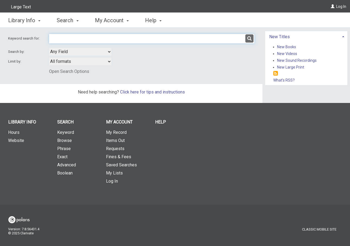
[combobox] (80, 52)
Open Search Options (69, 71)
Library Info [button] (24, 20)
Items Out (115, 140)
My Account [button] (112, 20)
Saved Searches (121, 164)
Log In (341, 6)
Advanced (66, 164)
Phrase (64, 148)
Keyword (65, 132)
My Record (116, 132)
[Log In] (333, 6)
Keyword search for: (24, 38)
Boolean (65, 173)
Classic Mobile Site (319, 229)
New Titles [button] (279, 36)
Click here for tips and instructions (152, 92)
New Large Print (290, 67)
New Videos (287, 53)
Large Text (21, 6)
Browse (64, 140)
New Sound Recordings (297, 60)
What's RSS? (284, 80)
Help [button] (153, 20)
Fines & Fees (118, 156)
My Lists (114, 173)
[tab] (306, 36)
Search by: (16, 52)
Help (160, 122)
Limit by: (15, 61)
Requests (115, 148)
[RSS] (275, 73)
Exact (62, 156)
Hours (14, 132)
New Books (286, 47)
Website (16, 140)
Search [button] (67, 20)
